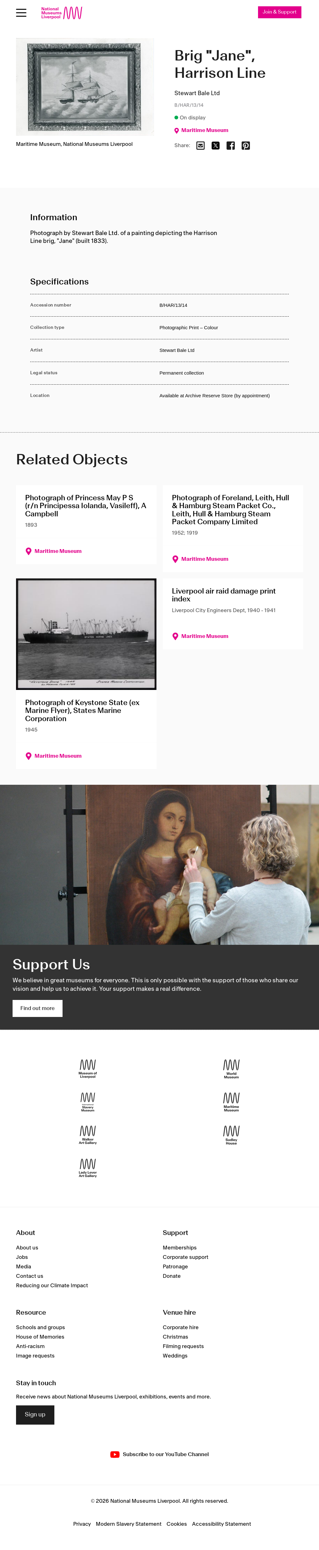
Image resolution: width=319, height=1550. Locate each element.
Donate (172, 1276)
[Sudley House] (231, 1134)
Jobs (22, 1257)
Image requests (35, 1356)
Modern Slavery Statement (129, 1524)
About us (27, 1248)
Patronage (175, 1267)
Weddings (175, 1356)
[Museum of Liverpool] (88, 1068)
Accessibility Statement (221, 1524)
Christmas (175, 1337)
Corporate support (185, 1257)
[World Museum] (231, 1068)
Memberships (180, 1248)
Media (23, 1267)
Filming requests (183, 1347)
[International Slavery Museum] (88, 1101)
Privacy (82, 1524)
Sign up (35, 1415)
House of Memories (40, 1337)
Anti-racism (30, 1347)
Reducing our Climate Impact (52, 1286)
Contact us (29, 1276)
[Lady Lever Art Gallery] (88, 1168)
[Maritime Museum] (231, 1101)
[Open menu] (21, 13)
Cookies (177, 1524)
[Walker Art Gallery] (88, 1134)
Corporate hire (181, 1328)
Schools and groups (40, 1328)
